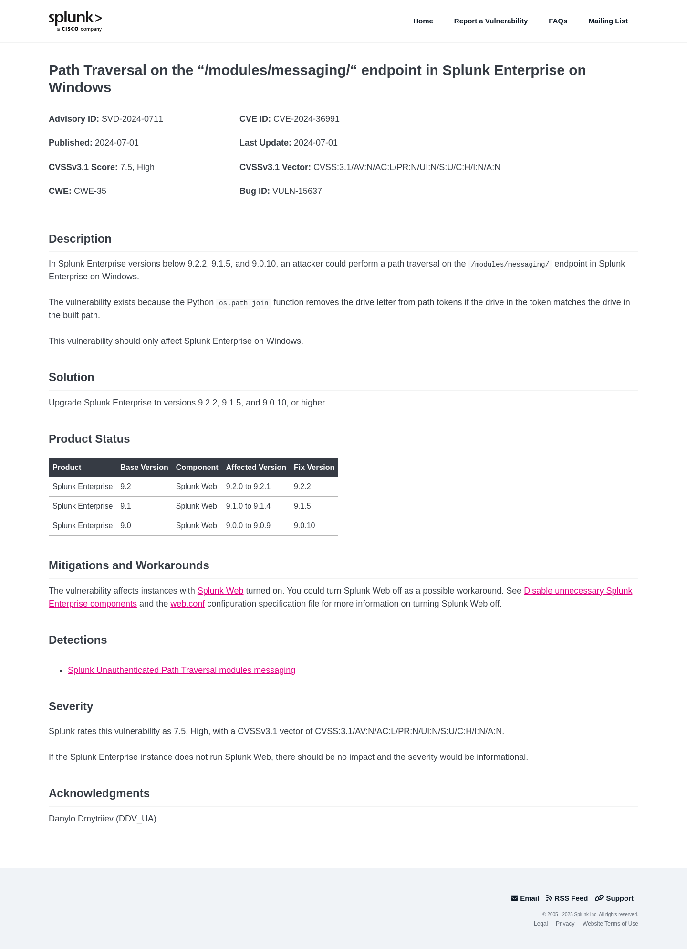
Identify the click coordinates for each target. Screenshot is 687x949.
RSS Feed (567, 898)
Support (614, 898)
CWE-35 (90, 191)
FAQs (558, 21)
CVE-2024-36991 (306, 119)
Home (423, 21)
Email (525, 898)
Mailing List (608, 21)
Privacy (565, 923)
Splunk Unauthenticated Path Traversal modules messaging (181, 670)
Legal (541, 923)
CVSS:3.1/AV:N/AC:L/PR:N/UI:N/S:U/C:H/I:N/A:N (406, 167)
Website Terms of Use (610, 923)
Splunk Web (221, 591)
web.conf (187, 603)
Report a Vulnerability (491, 21)
